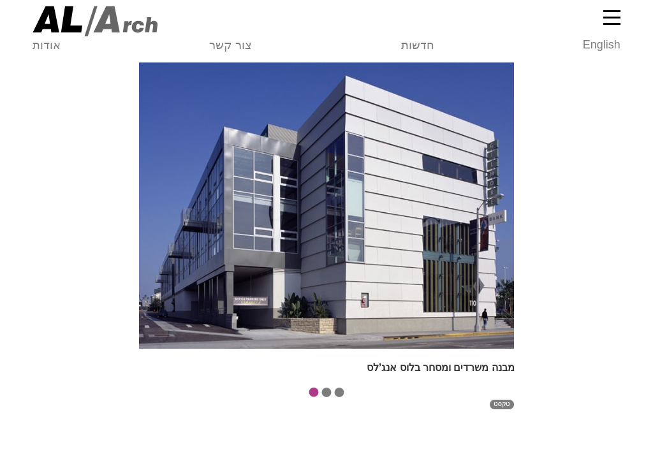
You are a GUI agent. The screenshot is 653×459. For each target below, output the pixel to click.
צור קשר (230, 45)
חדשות (417, 45)
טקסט (502, 411)
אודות (47, 45)
